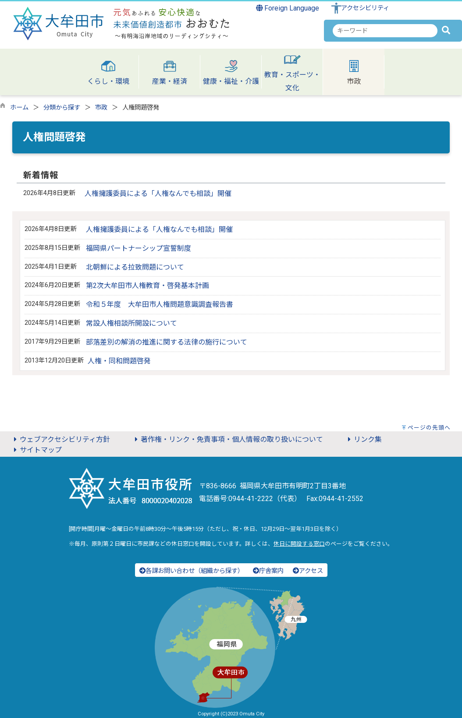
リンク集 (363, 439)
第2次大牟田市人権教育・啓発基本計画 (147, 285)
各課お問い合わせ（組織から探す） (191, 571)
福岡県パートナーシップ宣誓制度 (138, 248)
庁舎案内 (268, 571)
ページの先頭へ (429, 427)
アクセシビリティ (365, 8)
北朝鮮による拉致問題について (135, 267)
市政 (101, 107)
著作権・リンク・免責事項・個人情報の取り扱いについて (227, 439)
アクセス (308, 571)
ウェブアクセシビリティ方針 (60, 439)
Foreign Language (288, 8)
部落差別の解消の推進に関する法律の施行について (166, 342)
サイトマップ (36, 450)
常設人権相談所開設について (131, 323)
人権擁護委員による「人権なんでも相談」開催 (158, 193)
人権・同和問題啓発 (119, 361)
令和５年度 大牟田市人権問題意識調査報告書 (159, 304)
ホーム (19, 107)
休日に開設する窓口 (299, 543)
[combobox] (385, 30)
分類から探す (61, 107)
